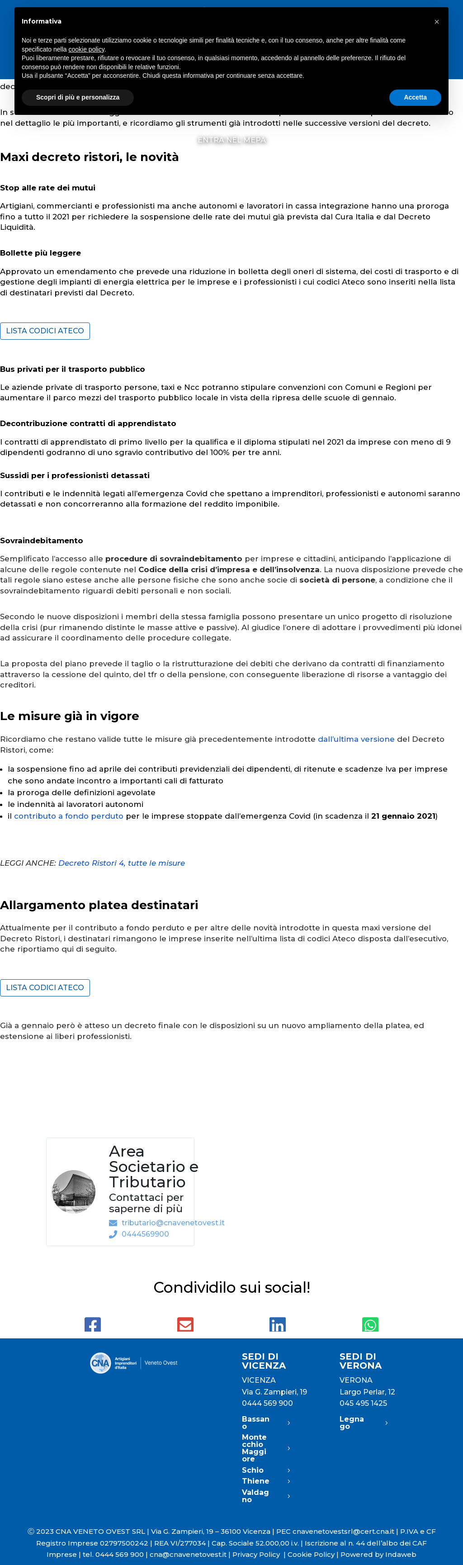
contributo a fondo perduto (68, 815)
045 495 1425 (363, 1403)
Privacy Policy (260, 1554)
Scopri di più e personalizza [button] (77, 97)
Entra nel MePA (232, 140)
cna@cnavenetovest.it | (191, 1554)
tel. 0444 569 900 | (116, 1554)
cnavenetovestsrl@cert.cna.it (343, 1531)
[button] (437, 21)
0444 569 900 (267, 1403)
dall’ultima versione (356, 739)
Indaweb (400, 1554)
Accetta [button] (415, 97)
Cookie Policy (311, 1554)
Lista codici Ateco (45, 331)
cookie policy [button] (86, 49)
